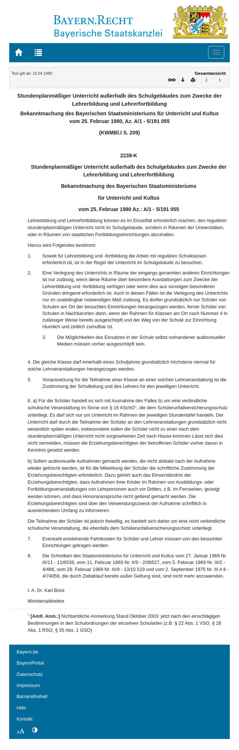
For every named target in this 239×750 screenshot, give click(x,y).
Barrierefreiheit (32, 696)
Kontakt (24, 719)
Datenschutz (30, 674)
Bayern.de (27, 652)
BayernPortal (30, 663)
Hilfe (21, 708)
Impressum (28, 685)
